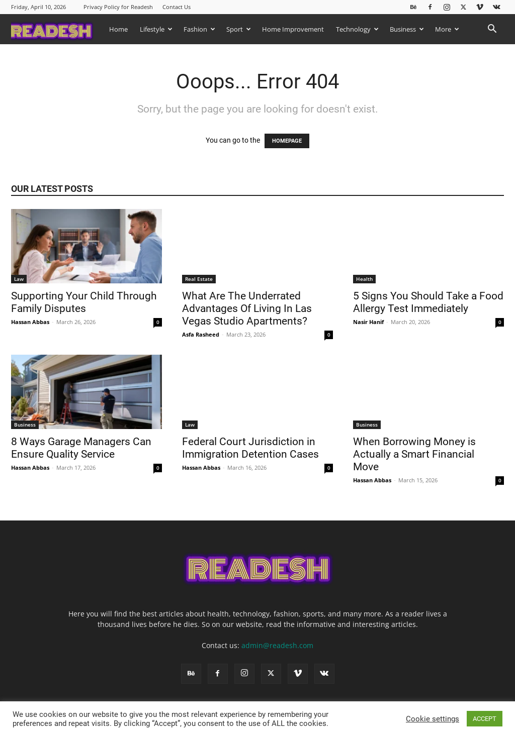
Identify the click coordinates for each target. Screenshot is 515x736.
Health (364, 278)
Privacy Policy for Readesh (118, 7)
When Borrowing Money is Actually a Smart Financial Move (414, 454)
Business (407, 29)
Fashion (199, 29)
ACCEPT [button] (484, 718)
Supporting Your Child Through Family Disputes (84, 302)
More (447, 29)
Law (19, 278)
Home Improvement (293, 29)
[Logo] (57, 29)
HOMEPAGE (287, 141)
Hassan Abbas (30, 322)
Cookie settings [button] (432, 718)
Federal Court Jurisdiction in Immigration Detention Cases (251, 448)
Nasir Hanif (368, 322)
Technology (357, 29)
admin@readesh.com (277, 645)
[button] (492, 30)
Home (118, 29)
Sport (238, 29)
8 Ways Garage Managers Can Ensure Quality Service (81, 448)
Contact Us (176, 7)
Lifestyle (156, 29)
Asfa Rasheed (200, 334)
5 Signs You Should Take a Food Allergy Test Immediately (428, 302)
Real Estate (199, 278)
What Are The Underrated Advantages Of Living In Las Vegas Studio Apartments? (247, 308)
